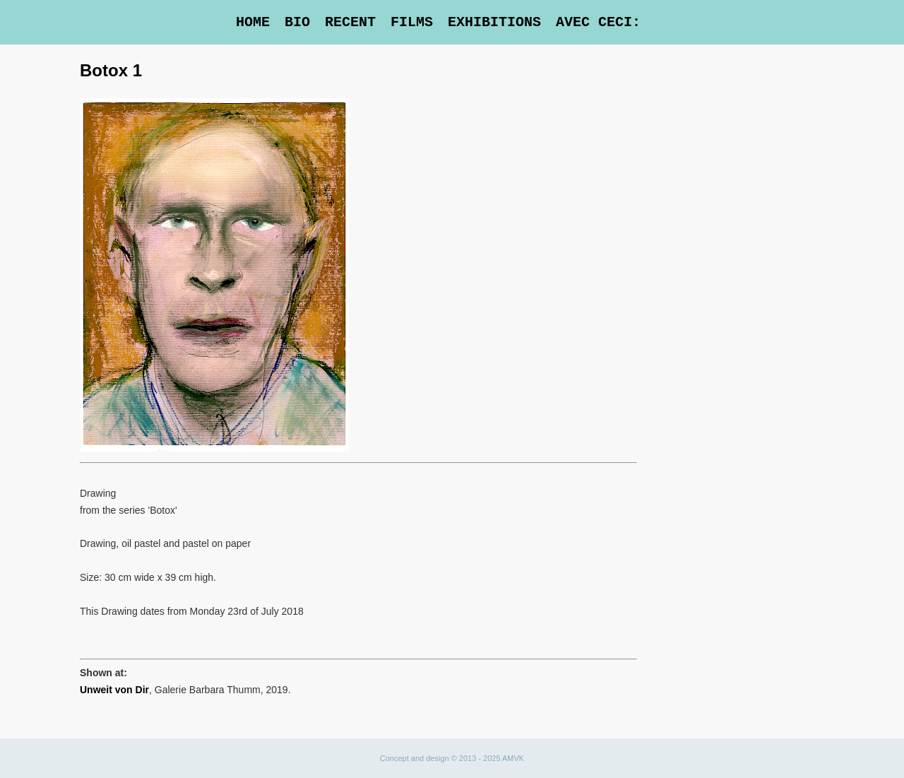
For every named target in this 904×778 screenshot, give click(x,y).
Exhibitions (494, 22)
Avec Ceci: (598, 22)
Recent (350, 22)
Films (412, 22)
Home (253, 22)
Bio (297, 22)
